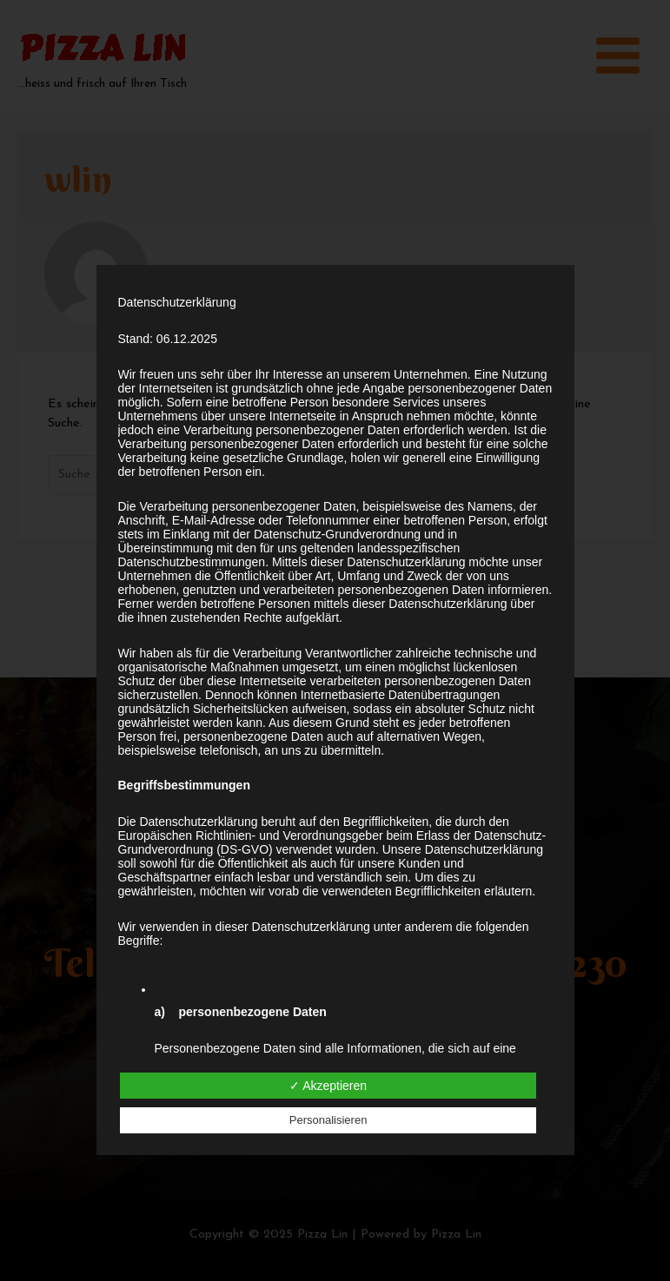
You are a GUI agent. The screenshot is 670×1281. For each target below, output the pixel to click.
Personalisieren (328, 1119)
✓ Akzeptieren (328, 1086)
